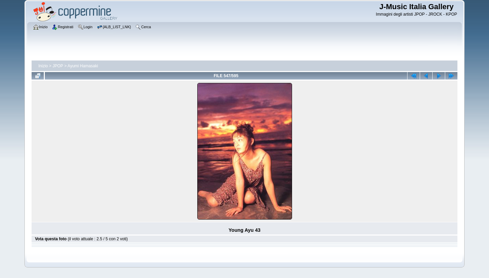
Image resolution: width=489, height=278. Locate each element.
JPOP (58, 66)
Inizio (43, 66)
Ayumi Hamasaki (83, 66)
